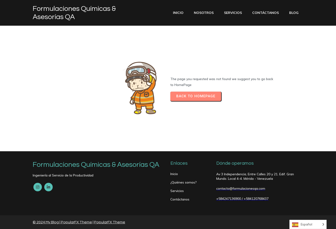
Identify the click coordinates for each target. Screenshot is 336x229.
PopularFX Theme (76, 222)
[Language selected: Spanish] (308, 224)
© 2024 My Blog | (47, 222)
